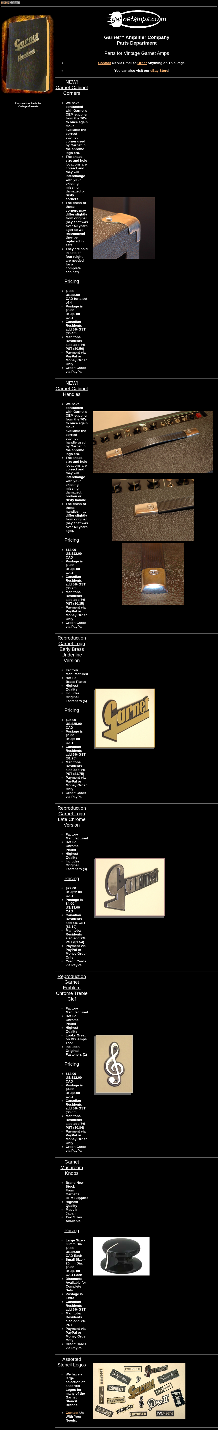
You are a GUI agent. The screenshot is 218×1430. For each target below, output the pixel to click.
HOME (5, 2)
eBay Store (159, 71)
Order (142, 63)
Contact (104, 63)
